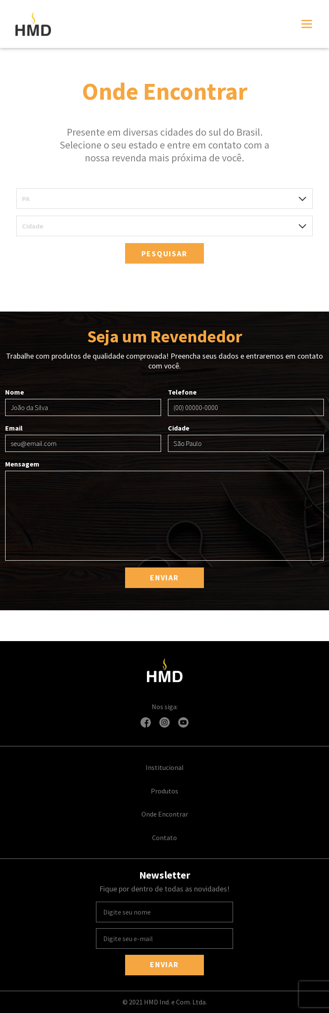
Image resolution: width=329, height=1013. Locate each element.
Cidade (246, 438)
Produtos (164, 791)
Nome (83, 402)
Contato (164, 837)
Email (83, 438)
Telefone (246, 402)
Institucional (165, 767)
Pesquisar (164, 253)
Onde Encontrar (164, 814)
